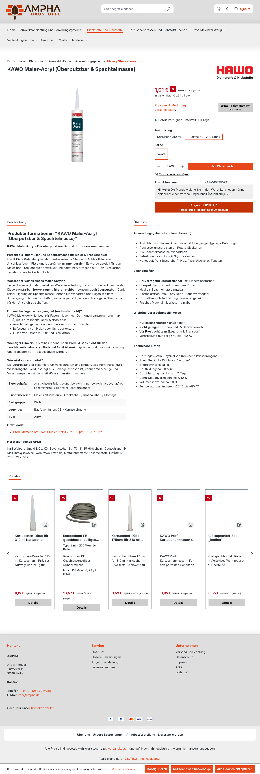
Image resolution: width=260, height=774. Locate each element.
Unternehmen (187, 645)
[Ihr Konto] (227, 8)
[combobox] (132, 8)
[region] (77, 125)
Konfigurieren (157, 769)
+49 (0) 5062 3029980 (35, 690)
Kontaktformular (42, 708)
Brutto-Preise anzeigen (235, 107)
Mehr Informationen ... (124, 769)
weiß (161, 154)
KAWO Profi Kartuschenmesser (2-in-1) (178, 538)
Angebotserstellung (105, 662)
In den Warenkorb (220, 166)
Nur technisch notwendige (192, 769)
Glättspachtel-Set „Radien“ (222, 538)
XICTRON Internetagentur (143, 758)
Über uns (98, 652)
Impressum (183, 662)
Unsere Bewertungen (106, 657)
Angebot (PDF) (204, 206)
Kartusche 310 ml (169, 137)
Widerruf (182, 672)
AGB (179, 667)
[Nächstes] (252, 553)
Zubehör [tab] (15, 476)
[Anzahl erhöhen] (183, 166)
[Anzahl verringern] (158, 166)
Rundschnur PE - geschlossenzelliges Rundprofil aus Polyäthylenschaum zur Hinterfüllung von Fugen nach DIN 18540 (81, 538)
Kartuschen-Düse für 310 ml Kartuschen (31, 538)
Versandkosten (118, 748)
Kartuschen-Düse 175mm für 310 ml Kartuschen (126, 538)
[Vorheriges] (8, 553)
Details (33, 602)
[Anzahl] (170, 166)
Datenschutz (184, 657)
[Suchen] (169, 8)
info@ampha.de (28, 695)
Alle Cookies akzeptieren (235, 769)
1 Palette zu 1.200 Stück (203, 137)
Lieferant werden (103, 667)
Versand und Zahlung (190, 652)
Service (98, 645)
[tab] (16, 222)
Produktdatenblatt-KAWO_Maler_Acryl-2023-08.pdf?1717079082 (57, 432)
